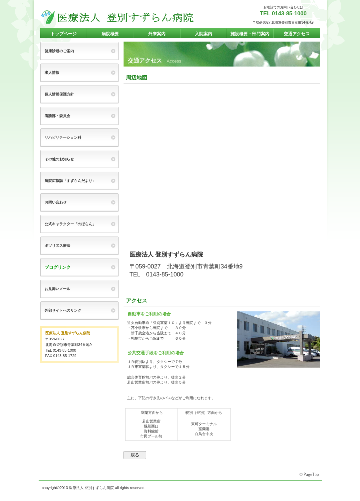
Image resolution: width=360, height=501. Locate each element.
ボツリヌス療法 (57, 246)
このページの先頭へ (309, 474)
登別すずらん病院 (117, 17)
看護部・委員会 (57, 116)
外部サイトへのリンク (63, 310)
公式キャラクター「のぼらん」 (70, 224)
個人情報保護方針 (59, 94)
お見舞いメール (57, 289)
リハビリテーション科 (63, 137)
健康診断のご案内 (59, 51)
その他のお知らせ (59, 159)
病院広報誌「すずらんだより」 (70, 181)
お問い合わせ (56, 202)
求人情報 (52, 73)
